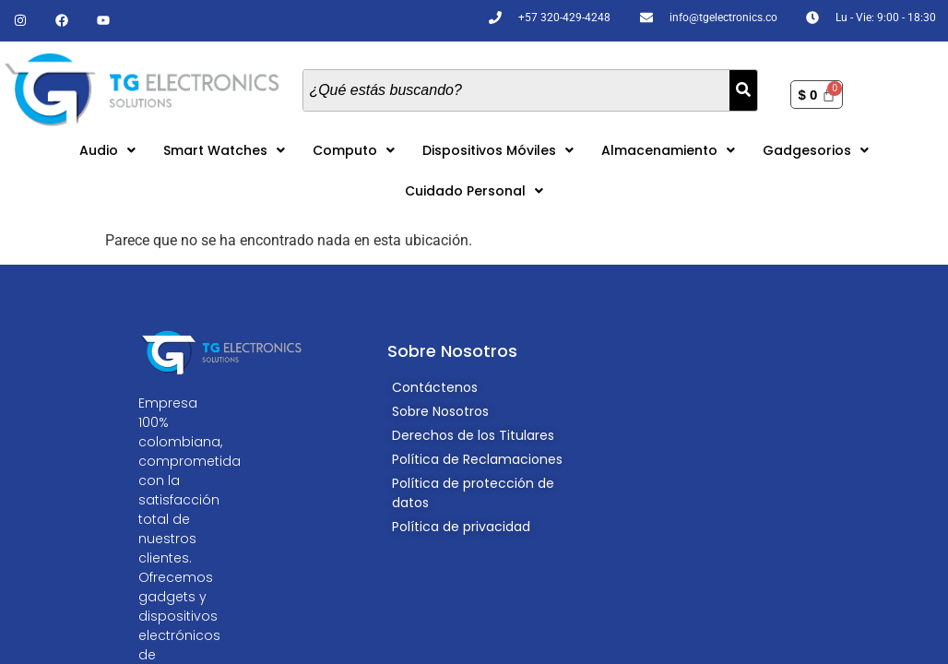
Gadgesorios (816, 150)
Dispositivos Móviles (498, 150)
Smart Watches (224, 150)
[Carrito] (816, 94)
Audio (107, 150)
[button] (107, 150)
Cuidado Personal (474, 191)
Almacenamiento (668, 150)
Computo (354, 150)
